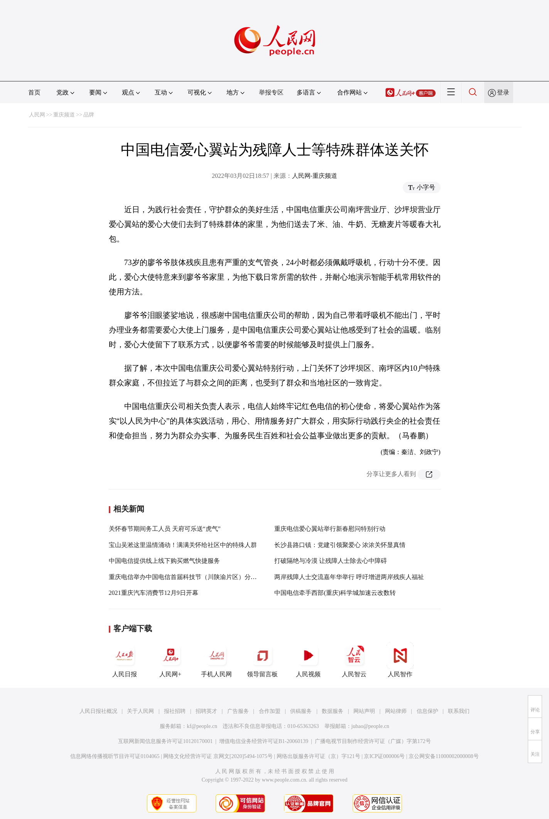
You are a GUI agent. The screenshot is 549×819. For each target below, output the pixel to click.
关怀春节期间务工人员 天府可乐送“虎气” (165, 528)
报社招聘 (175, 711)
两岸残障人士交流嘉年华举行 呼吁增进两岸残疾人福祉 (349, 577)
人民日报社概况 (98, 711)
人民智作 (400, 659)
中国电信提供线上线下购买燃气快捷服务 (164, 560)
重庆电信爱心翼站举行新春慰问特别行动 (329, 528)
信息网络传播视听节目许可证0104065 (114, 756)
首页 (34, 92)
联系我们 (459, 711)
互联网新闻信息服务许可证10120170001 (165, 741)
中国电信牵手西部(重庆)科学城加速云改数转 (335, 592)
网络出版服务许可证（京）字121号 (318, 756)
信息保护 (427, 711)
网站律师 (396, 711)
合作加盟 (269, 711)
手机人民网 (216, 659)
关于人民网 (140, 711)
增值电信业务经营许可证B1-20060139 (263, 741)
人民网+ (170, 659)
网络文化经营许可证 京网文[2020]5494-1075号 (218, 756)
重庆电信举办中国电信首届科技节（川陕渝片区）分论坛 (186, 577)
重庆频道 (64, 115)
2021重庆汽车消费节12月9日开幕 (153, 592)
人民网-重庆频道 (314, 175)
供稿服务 (301, 711)
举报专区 (271, 92)
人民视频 (308, 659)
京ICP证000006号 (384, 756)
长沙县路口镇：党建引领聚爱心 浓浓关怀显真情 (339, 545)
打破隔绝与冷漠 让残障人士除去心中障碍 (330, 560)
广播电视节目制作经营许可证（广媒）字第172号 (373, 741)
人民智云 (354, 659)
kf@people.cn (202, 726)
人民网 (37, 115)
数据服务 (332, 711)
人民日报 (124, 659)
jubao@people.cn (370, 726)
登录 (503, 92)
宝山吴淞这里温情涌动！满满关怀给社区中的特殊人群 (183, 545)
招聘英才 (206, 711)
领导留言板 (262, 659)
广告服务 (238, 711)
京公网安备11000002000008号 (443, 756)
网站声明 (364, 711)
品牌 (88, 115)
